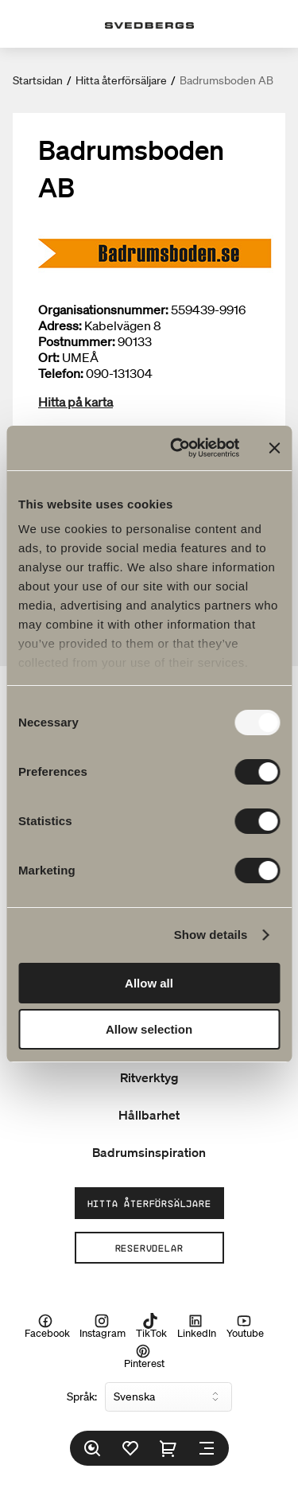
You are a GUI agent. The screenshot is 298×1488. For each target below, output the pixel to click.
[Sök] (92, 1448)
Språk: (82, 1396)
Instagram (102, 1325)
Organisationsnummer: (103, 309)
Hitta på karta (75, 402)
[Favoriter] (130, 1448)
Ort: (49, 357)
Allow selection (149, 1029)
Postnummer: (76, 341)
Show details (211, 934)
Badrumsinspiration (149, 1152)
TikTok (151, 1325)
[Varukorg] (168, 1448)
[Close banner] (274, 448)
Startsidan (38, 80)
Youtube (245, 1325)
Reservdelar (149, 1247)
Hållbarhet (149, 1115)
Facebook (47, 1325)
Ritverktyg (149, 1077)
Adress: (60, 325)
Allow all (149, 983)
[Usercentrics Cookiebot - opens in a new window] (177, 448)
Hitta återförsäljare (121, 80)
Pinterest (144, 1356)
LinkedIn (196, 1325)
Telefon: (60, 373)
